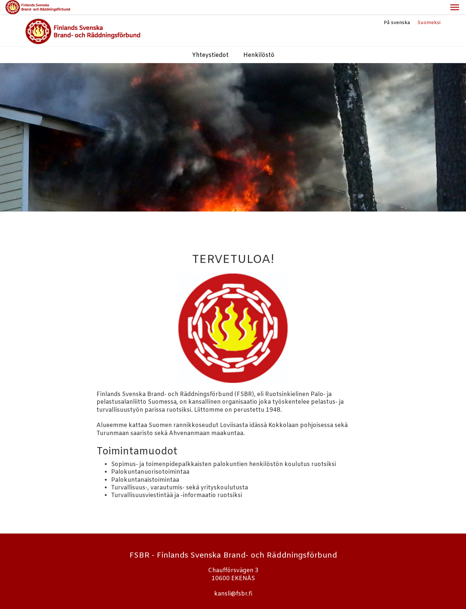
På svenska (397, 8)
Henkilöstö (259, 41)
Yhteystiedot (210, 41)
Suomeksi (429, 8)
